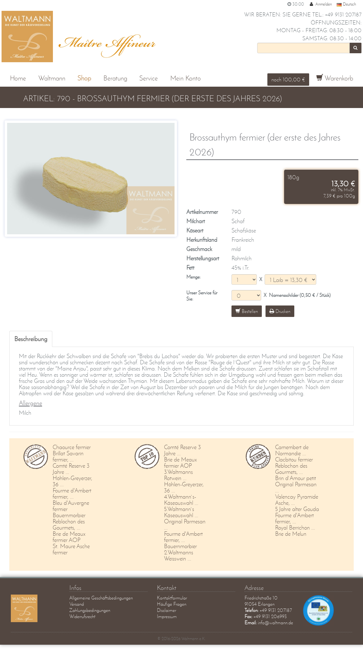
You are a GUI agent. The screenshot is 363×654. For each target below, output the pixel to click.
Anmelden (320, 4)
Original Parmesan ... (184, 524)
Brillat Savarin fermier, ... (68, 456)
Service (148, 78)
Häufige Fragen (171, 604)
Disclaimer (166, 610)
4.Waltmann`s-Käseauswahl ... (181, 499)
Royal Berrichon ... (295, 527)
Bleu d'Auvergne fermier (71, 506)
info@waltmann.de (275, 623)
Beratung (115, 78)
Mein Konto (185, 78)
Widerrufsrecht (82, 616)
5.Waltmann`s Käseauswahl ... (181, 512)
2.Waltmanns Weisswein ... (178, 555)
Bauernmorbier (69, 515)
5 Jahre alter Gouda (297, 509)
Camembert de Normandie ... (292, 450)
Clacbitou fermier (294, 459)
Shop (84, 78)
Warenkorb (334, 78)
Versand (76, 604)
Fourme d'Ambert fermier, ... (72, 493)
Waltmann (51, 78)
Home (18, 78)
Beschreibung (30, 338)
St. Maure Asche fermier (71, 549)
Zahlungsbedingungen (89, 610)
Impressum (167, 616)
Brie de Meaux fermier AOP (69, 537)
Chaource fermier (72, 447)
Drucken (280, 311)
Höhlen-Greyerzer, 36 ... (72, 481)
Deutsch (346, 4)
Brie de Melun (290, 533)
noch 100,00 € (288, 79)
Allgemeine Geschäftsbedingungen (101, 598)
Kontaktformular (172, 598)
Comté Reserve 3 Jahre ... (71, 468)
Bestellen (247, 311)
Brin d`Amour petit (295, 478)
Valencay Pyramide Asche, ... (296, 499)
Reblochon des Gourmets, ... (69, 524)
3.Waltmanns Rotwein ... (178, 475)
